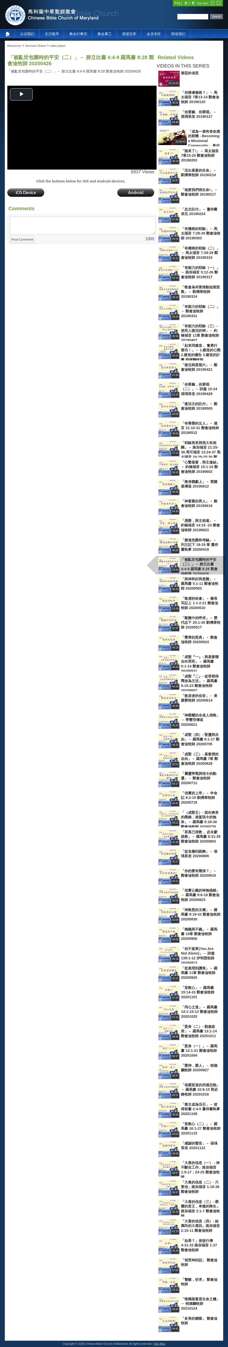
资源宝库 (129, 34)
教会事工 (105, 34)
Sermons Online (35, 45)
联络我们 (178, 34)
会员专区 (154, 34)
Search (216, 16)
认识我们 (27, 34)
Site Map (159, 1343)
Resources (14, 45)
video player (57, 45)
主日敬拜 (52, 34)
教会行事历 (78, 34)
